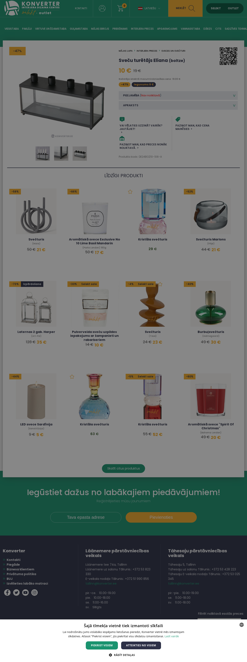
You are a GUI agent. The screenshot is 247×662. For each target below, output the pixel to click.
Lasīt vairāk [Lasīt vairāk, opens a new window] (172, 636)
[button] (123, 655)
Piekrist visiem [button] (102, 645)
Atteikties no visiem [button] (141, 645)
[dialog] (123, 331)
